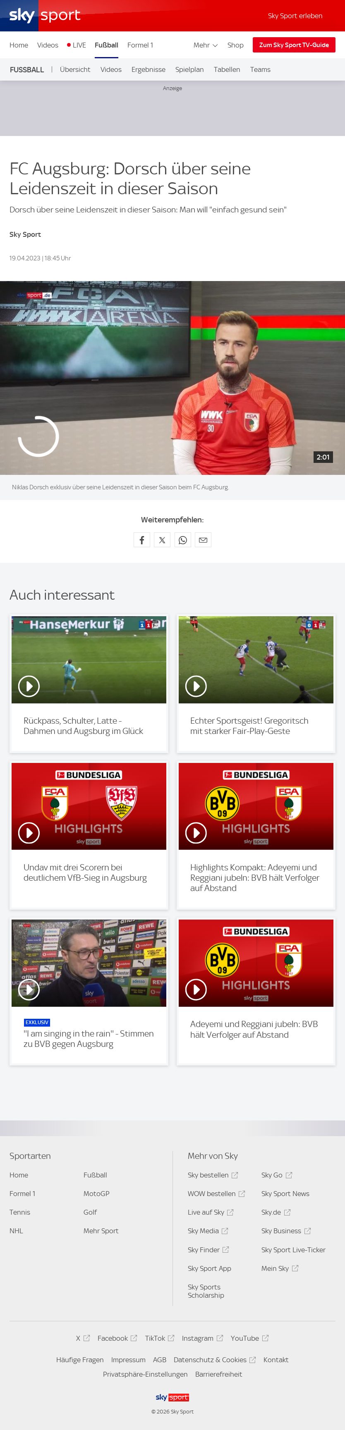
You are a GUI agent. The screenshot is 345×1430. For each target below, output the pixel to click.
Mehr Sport (101, 1231)
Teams (260, 69)
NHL (16, 1231)
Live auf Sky (209, 1213)
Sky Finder (207, 1251)
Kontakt (276, 1360)
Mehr (206, 45)
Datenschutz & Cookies (214, 1361)
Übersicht (75, 69)
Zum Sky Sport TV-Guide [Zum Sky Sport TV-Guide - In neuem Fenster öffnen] (294, 45)
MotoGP (97, 1193)
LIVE (79, 45)
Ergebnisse (148, 69)
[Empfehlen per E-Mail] (203, 539)
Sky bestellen (212, 1176)
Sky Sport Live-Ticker (293, 1250)
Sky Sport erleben (295, 16)
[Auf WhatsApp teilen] (183, 539)
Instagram (201, 1339)
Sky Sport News (285, 1193)
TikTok (158, 1339)
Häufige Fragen (80, 1360)
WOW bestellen (215, 1195)
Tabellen (227, 69)
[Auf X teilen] (162, 539)
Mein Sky (278, 1269)
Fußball (106, 45)
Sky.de (274, 1213)
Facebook (116, 1339)
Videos (47, 45)
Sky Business (284, 1232)
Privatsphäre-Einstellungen (145, 1374)
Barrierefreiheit (218, 1374)
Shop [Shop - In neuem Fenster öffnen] (236, 45)
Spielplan (189, 69)
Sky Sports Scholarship (206, 1291)
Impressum (128, 1360)
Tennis (20, 1212)
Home (19, 45)
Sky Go (275, 1176)
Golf (90, 1212)
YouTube (248, 1339)
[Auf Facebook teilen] (142, 539)
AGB (159, 1360)
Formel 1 (140, 45)
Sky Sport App (209, 1268)
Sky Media (207, 1232)
